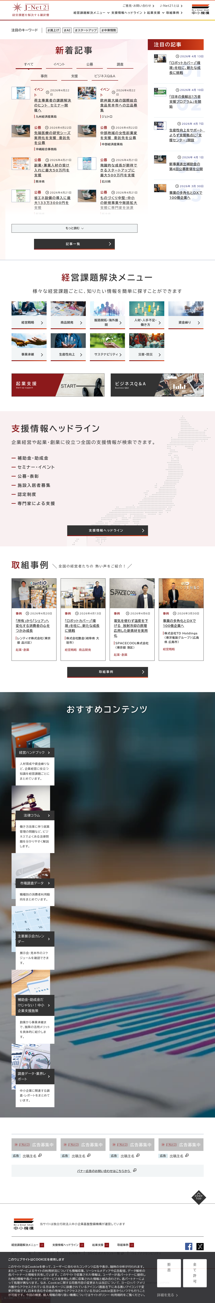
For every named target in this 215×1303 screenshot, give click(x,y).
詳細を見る (165, 1285)
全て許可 (195, 1275)
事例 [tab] (44, 77)
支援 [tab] (74, 77)
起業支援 (113, 1248)
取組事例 (142, 1248)
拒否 (169, 1275)
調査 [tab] (120, 65)
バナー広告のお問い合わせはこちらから (107, 1175)
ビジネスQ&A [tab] (104, 77)
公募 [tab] (89, 65)
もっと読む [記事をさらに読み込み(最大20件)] (72, 229)
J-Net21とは (169, 6)
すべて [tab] (29, 65)
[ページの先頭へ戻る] (194, 1206)
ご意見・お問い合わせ (136, 6)
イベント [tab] (59, 65)
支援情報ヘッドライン (76, 1248)
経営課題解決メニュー (28, 1248)
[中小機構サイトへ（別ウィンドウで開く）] (200, 10)
